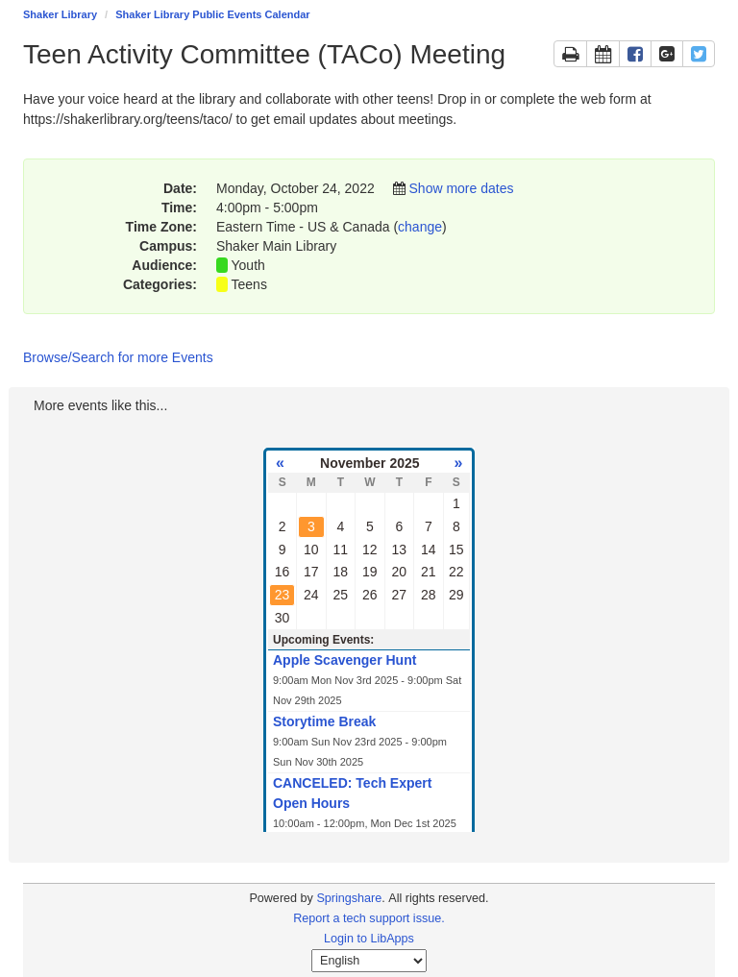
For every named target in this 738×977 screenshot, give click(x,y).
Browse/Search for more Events (118, 357)
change (420, 226)
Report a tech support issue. (369, 918)
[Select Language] (369, 960)
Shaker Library (60, 14)
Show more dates (461, 188)
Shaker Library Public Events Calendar (212, 14)
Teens (249, 284)
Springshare (348, 898)
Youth (248, 265)
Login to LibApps (369, 938)
